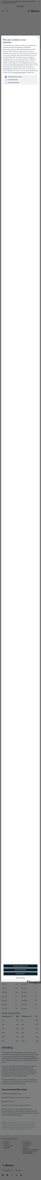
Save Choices (20, 973)
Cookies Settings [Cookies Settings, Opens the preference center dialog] (20, 977)
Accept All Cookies (20, 969)
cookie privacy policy (19, 72)
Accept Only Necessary (20, 966)
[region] (20, 507)
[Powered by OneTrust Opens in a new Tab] (33, 981)
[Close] (38, 37)
